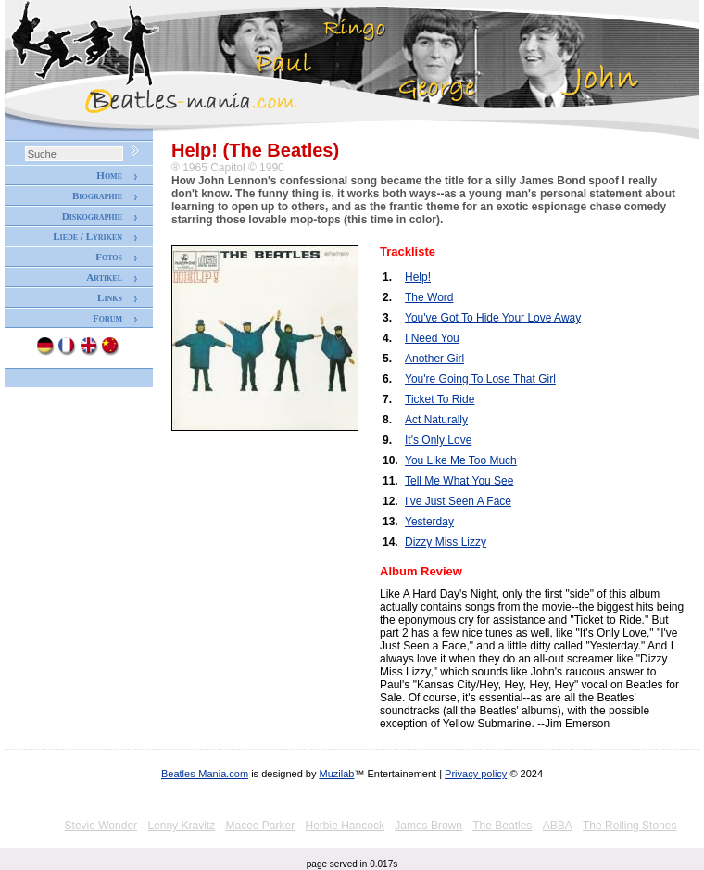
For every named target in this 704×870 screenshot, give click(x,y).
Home (109, 175)
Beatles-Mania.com (204, 773)
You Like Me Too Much (461, 460)
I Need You (432, 338)
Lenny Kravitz (181, 825)
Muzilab (337, 773)
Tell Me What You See (459, 480)
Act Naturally (436, 419)
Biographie (97, 195)
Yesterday (429, 521)
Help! (418, 277)
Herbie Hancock (345, 825)
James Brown (428, 825)
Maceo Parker (260, 825)
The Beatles (502, 825)
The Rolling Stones (629, 825)
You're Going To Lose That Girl (480, 378)
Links (109, 297)
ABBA (557, 825)
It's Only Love (438, 440)
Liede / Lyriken (87, 236)
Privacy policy (476, 773)
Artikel (104, 277)
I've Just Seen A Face (458, 501)
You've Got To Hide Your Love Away (493, 317)
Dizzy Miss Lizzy (445, 542)
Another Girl (434, 358)
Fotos (108, 256)
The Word (429, 297)
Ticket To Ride (439, 399)
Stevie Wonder (101, 825)
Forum (107, 317)
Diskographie (92, 215)
